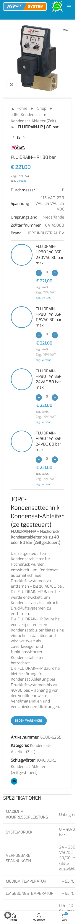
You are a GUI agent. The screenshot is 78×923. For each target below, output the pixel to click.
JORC (41, 760)
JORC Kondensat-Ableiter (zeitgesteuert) (33, 767)
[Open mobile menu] (69, 6)
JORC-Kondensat (25, 114)
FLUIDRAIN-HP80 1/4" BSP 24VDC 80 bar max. (48, 441)
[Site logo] (25, 6)
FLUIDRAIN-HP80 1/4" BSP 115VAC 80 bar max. (49, 317)
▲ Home (19, 108)
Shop (41, 108)
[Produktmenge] (47, 272)
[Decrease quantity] (39, 273)
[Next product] (23, 137)
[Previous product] (13, 137)
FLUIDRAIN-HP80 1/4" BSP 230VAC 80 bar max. (49, 255)
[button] (8, 915)
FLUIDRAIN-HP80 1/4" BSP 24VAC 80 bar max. (48, 379)
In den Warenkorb (28, 720)
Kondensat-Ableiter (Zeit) (33, 121)
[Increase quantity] (55, 273)
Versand (21, 180)
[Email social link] (14, 781)
